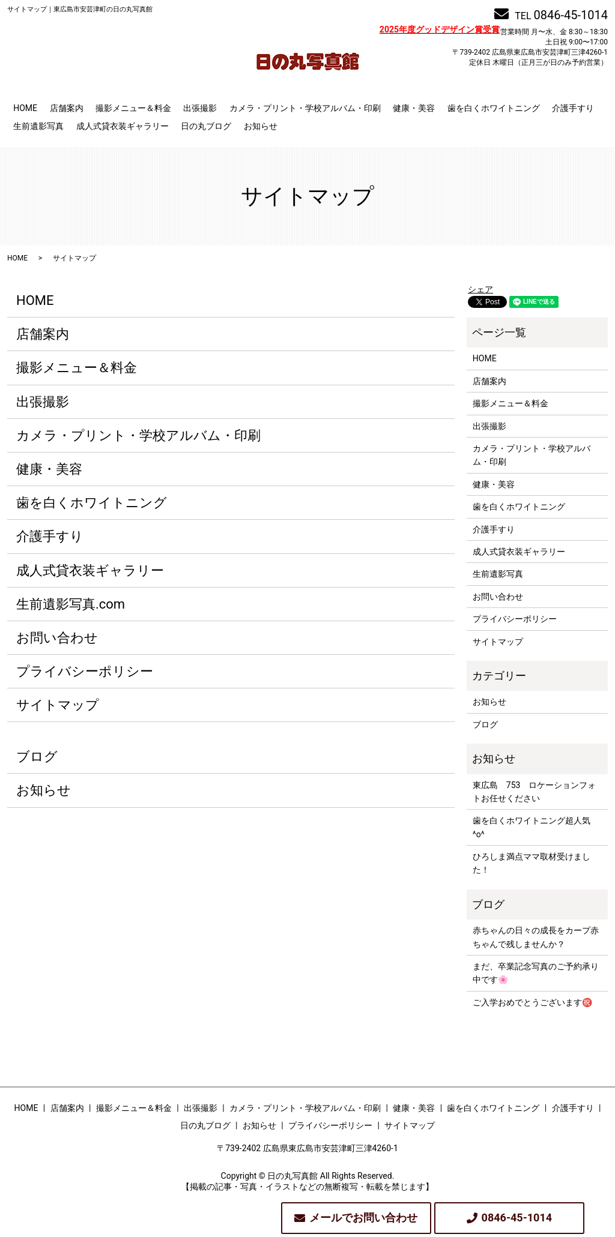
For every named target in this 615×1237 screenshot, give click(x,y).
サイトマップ (57, 704)
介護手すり (573, 108)
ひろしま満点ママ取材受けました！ (531, 863)
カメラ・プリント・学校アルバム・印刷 (305, 108)
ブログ (37, 756)
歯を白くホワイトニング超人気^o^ (531, 827)
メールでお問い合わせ (363, 1217)
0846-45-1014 (571, 15)
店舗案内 (66, 108)
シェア (480, 289)
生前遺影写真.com (70, 604)
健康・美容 (414, 108)
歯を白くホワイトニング (493, 108)
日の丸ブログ (206, 126)
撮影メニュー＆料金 (133, 108)
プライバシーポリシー (84, 671)
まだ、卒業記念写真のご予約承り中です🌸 (536, 973)
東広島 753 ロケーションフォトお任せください (534, 791)
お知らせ (260, 126)
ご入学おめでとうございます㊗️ (532, 1002)
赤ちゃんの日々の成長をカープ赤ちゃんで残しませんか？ (536, 936)
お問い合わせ (57, 637)
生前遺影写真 (38, 126)
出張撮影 (200, 108)
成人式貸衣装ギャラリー (122, 126)
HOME (25, 108)
